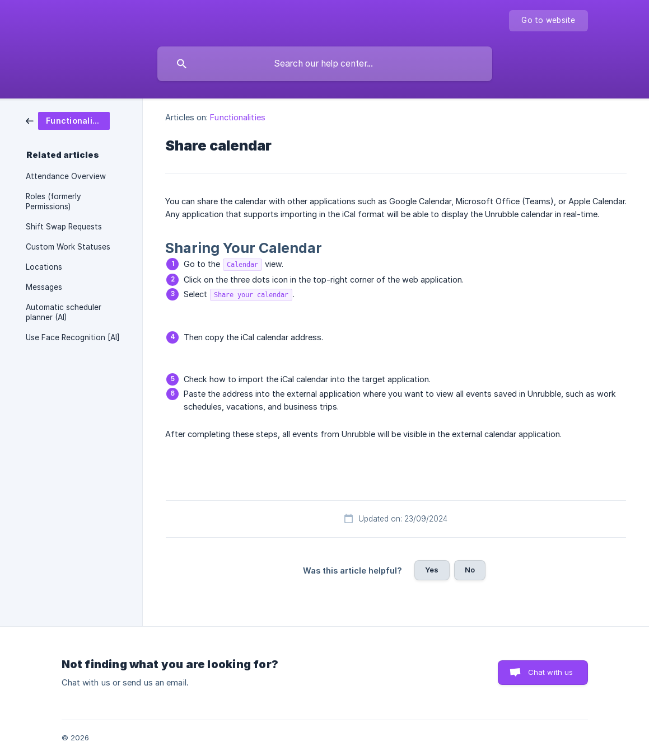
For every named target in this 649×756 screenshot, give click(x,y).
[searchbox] (324, 63)
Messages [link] (44, 287)
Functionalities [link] (237, 117)
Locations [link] (44, 266)
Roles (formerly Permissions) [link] (53, 201)
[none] (548, 20)
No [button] (470, 569)
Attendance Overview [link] (66, 176)
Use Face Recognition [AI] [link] (73, 337)
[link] (68, 120)
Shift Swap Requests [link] (64, 226)
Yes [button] (431, 569)
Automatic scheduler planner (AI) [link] (63, 312)
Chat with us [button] (550, 672)
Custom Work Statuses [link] (68, 246)
